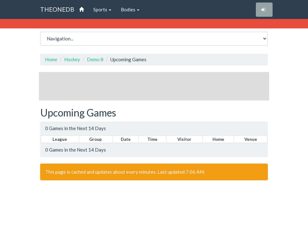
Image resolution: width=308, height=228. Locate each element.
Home (51, 59)
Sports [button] (102, 9)
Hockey (72, 59)
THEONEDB (57, 9)
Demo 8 (95, 59)
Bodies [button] (130, 9)
